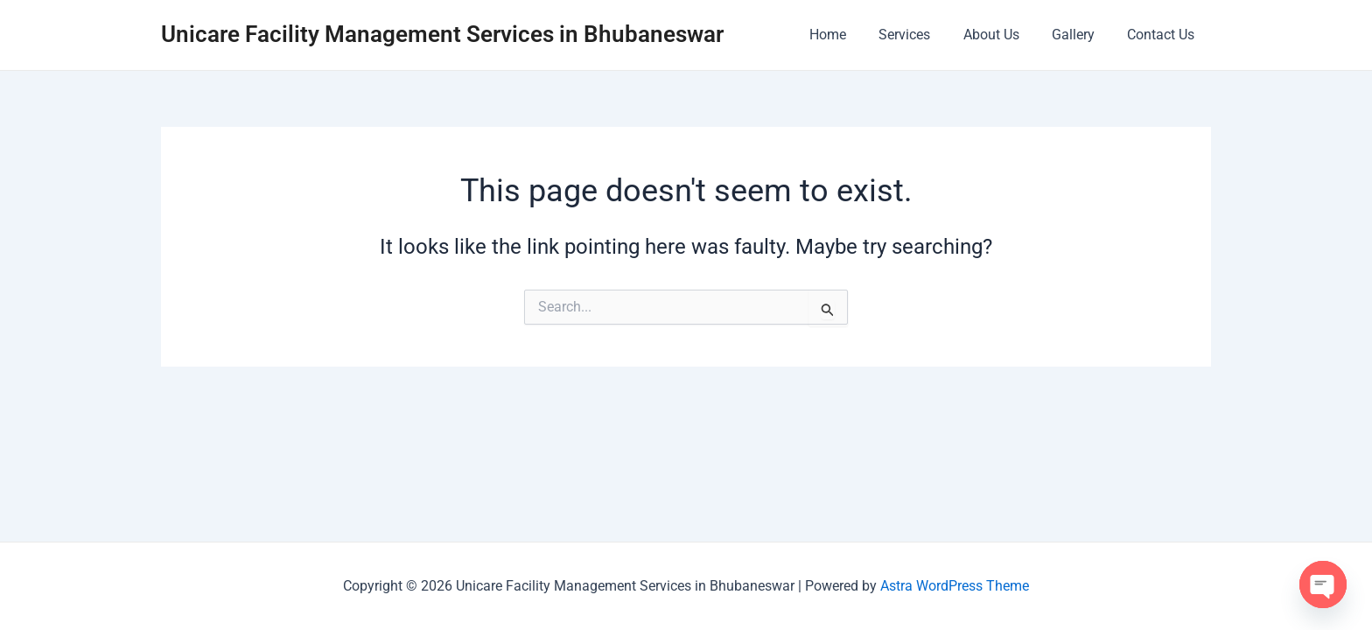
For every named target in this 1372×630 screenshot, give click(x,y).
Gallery (1080, 34)
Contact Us (1163, 34)
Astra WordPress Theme (954, 586)
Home (848, 34)
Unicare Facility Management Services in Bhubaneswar (442, 34)
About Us (1003, 34)
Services (921, 34)
